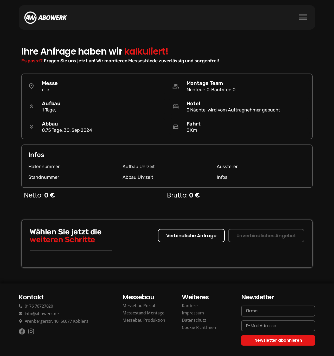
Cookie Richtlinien (199, 327)
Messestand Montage (143, 313)
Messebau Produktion (144, 320)
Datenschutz (194, 320)
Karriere (189, 305)
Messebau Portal (139, 305)
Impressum (193, 313)
